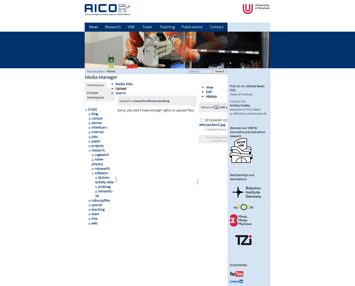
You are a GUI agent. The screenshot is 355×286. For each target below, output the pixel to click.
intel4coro (99, 127)
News (93, 26)
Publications (192, 26)
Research (113, 26)
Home (111, 71)
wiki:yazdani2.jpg (212, 125)
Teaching (167, 26)
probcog (104, 186)
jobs (94, 137)
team (95, 214)
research (98, 150)
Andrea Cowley (240, 105)
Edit (209, 92)
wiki (94, 223)
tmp (94, 218)
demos (96, 123)
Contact (216, 26)
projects (97, 146)
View (209, 87)
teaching (98, 209)
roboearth (102, 168)
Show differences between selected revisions (223, 139)
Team (147, 26)
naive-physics (98, 161)
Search (219, 71)
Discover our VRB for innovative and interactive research (247, 132)
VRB (131, 26)
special (96, 205)
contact (97, 118)
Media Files (124, 84)
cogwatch (102, 155)
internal (97, 132)
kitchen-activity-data (104, 179)
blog (94, 114)
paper (96, 141)
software (101, 173)
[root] (92, 109)
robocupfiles (100, 200)
